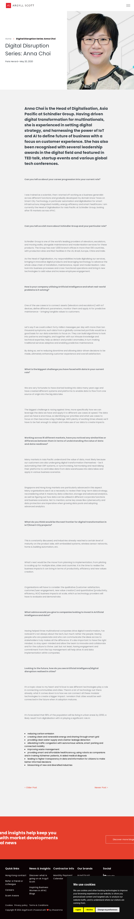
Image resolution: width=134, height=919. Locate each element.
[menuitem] (16, 875)
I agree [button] (78, 910)
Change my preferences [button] (107, 910)
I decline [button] (89, 910)
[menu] (128, 5)
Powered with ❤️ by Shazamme (48, 910)
